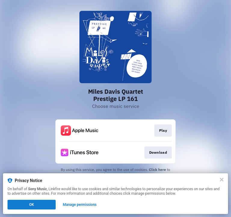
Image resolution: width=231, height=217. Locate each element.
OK (31, 205)
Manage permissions (80, 205)
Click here (157, 169)
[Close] (221, 179)
